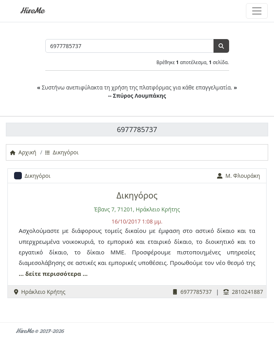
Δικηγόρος (137, 195)
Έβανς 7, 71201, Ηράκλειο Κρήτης (137, 209)
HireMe (32, 10)
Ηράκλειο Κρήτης (39, 291)
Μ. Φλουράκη (238, 175)
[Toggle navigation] (257, 11)
